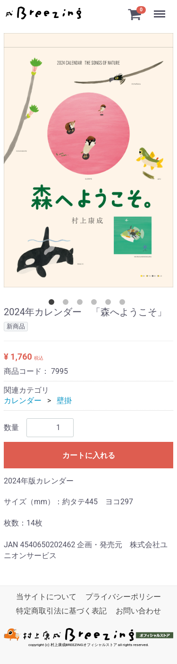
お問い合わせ (138, 611)
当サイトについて (46, 596)
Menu (160, 9)
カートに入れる (88, 455)
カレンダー (23, 400)
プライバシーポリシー (123, 596)
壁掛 (64, 400)
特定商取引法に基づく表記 (61, 611)
